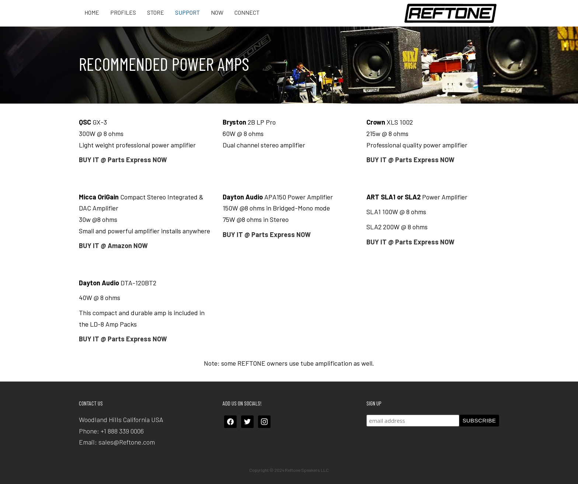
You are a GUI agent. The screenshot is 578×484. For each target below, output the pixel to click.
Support (187, 12)
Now (217, 12)
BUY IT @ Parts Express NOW (123, 160)
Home (91, 12)
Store (155, 12)
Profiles (123, 12)
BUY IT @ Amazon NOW (113, 245)
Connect (247, 12)
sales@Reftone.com (126, 442)
